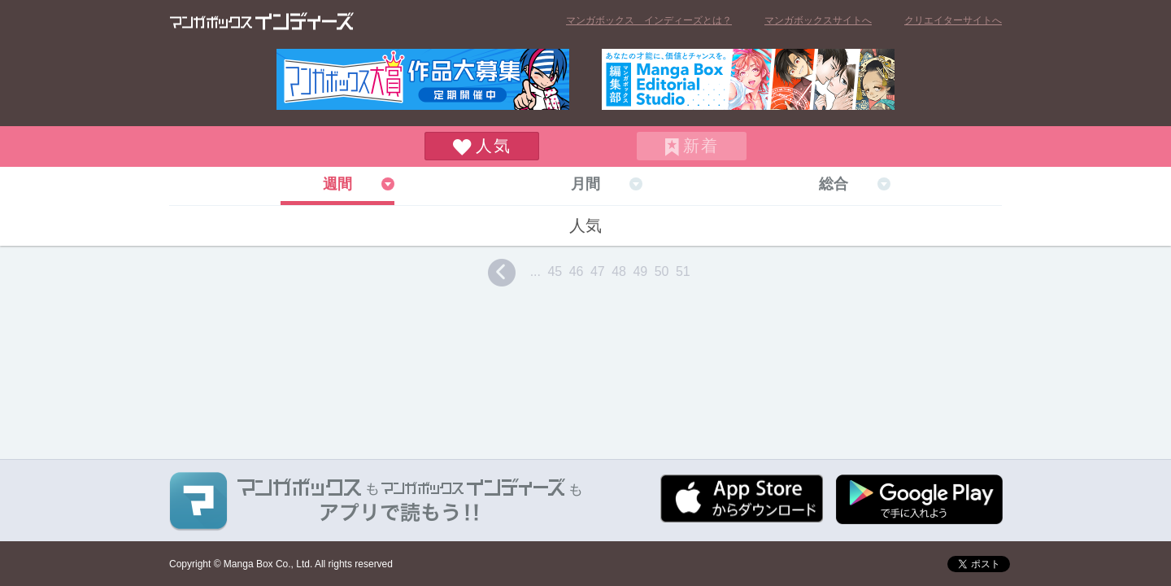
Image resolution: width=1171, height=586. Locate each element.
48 (619, 271)
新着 (701, 146)
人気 (493, 146)
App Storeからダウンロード (741, 498)
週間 (337, 184)
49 (640, 271)
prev (501, 272)
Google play (919, 499)
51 (683, 271)
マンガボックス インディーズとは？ (649, 20)
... (535, 271)
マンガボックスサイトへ (818, 20)
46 (576, 271)
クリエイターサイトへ (953, 20)
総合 (833, 184)
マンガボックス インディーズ (262, 21)
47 (597, 271)
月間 (585, 184)
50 (662, 271)
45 (554, 271)
